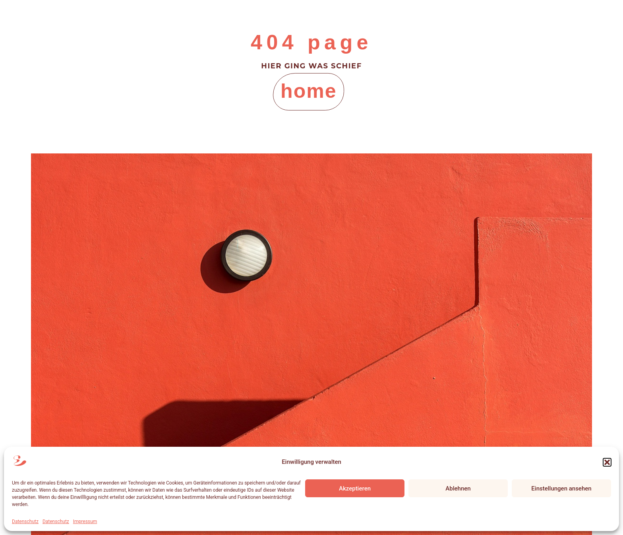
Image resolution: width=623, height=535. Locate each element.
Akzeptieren (355, 488)
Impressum (85, 521)
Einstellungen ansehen (561, 488)
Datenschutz (25, 521)
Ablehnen (457, 488)
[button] (607, 462)
